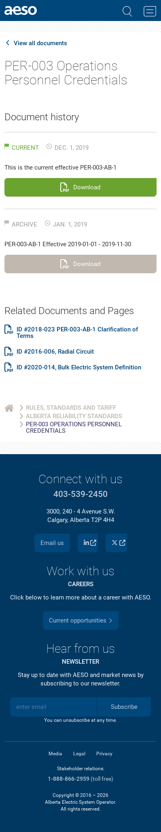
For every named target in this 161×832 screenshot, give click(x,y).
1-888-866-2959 (68, 778)
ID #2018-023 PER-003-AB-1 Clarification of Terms (77, 333)
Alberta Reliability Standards (74, 416)
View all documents (40, 43)
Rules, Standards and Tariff (71, 407)
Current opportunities (77, 620)
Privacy (104, 754)
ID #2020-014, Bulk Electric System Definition (79, 367)
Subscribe (124, 706)
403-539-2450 (80, 494)
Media (55, 754)
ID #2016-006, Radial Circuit (55, 351)
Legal (79, 754)
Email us (52, 543)
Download (86, 187)
